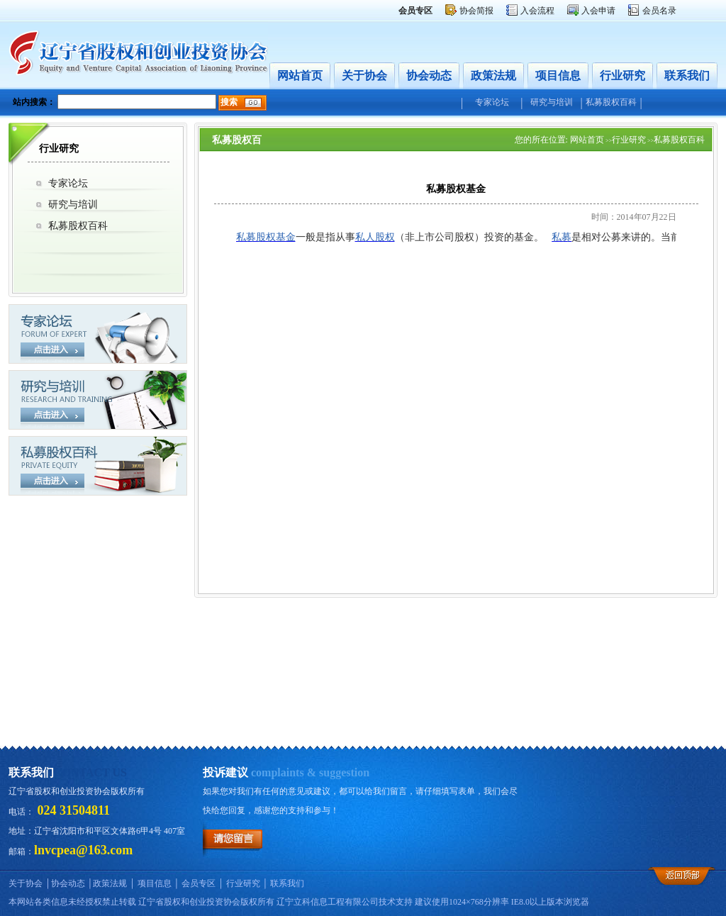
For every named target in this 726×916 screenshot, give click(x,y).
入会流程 (537, 11)
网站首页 (300, 75)
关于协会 (364, 75)
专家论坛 (492, 102)
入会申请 (598, 11)
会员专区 (198, 883)
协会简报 (476, 11)
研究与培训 (551, 102)
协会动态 (429, 75)
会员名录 (659, 11)
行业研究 (622, 75)
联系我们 (687, 75)
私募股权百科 (611, 102)
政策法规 (493, 75)
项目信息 (558, 75)
